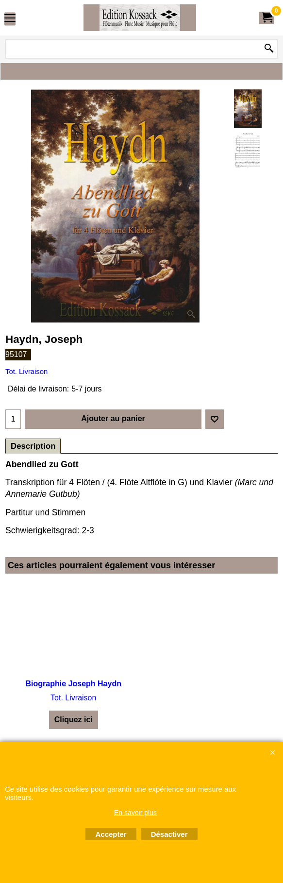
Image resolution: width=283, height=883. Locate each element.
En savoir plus (135, 812)
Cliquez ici (73, 719)
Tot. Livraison (26, 371)
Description (33, 446)
